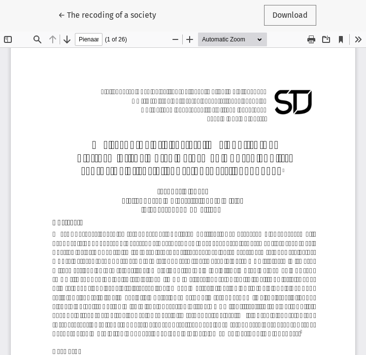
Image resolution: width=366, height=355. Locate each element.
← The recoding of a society (107, 14)
